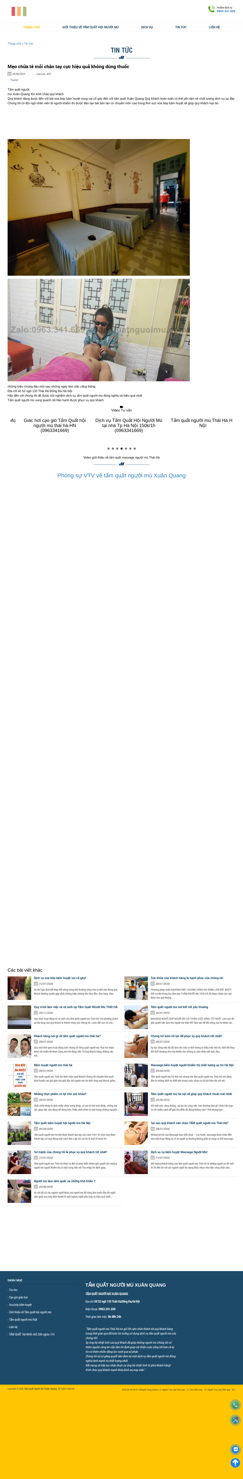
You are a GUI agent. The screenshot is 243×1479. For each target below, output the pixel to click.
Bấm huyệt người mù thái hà (53, 1065)
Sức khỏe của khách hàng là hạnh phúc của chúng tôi (187, 978)
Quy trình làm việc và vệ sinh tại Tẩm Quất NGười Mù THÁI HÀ (76, 1007)
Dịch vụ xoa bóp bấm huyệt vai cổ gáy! (60, 978)
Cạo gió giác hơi (18, 1297)
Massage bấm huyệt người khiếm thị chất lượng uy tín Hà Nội (192, 1065)
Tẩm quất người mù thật (23, 1319)
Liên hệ (214, 27)
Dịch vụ (147, 27)
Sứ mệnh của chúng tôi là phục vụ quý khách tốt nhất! (70, 1152)
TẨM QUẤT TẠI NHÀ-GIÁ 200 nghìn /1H (31, 1334)
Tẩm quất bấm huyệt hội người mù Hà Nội (62, 1123)
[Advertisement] (121, 1244)
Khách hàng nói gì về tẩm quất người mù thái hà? (67, 1036)
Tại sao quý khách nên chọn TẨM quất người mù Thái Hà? (189, 1123)
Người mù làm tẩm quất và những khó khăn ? (64, 1181)
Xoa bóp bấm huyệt (20, 1305)
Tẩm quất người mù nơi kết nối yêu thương (179, 1007)
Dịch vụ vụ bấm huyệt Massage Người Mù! (179, 1152)
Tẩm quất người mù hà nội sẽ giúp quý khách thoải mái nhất (191, 1094)
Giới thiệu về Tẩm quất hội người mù (90, 27)
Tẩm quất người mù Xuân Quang (40, 1388)
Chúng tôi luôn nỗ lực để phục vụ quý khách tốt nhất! (186, 1036)
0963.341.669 (226, 11)
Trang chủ (31, 27)
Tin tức (180, 27)
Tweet (14, 80)
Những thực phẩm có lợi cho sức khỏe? (60, 1094)
